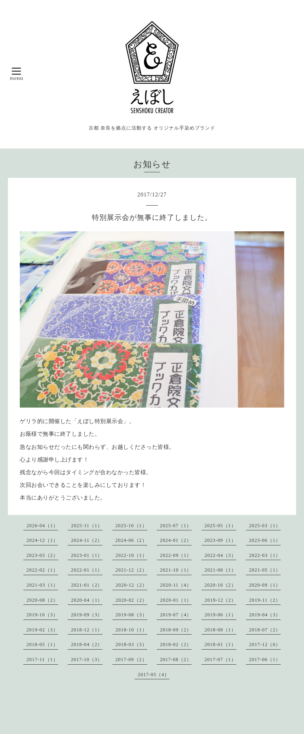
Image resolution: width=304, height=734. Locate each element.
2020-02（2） (131, 600)
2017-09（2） (131, 659)
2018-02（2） (176, 644)
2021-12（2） (131, 570)
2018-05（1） (42, 644)
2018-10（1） (131, 630)
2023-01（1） (87, 555)
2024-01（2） (176, 540)
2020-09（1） (265, 585)
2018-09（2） (176, 630)
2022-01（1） (87, 570)
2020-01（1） (176, 600)
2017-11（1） (42, 659)
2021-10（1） (176, 570)
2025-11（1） (87, 525)
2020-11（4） (176, 585)
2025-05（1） (220, 525)
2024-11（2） (87, 540)
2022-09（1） (176, 555)
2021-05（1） (265, 570)
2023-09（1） (220, 540)
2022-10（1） (131, 555)
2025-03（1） (265, 525)
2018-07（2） (265, 630)
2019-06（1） (220, 615)
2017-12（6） (265, 644)
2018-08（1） (220, 630)
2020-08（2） (42, 600)
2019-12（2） (220, 600)
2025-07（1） (176, 525)
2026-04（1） (42, 525)
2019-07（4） (176, 615)
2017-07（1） (220, 659)
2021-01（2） (87, 585)
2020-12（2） (131, 585)
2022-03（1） (265, 555)
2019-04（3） (265, 615)
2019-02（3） (42, 630)
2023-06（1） (265, 540)
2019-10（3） (42, 615)
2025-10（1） (131, 525)
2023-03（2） (42, 555)
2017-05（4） (153, 674)
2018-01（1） (220, 644)
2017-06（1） (265, 659)
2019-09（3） (87, 615)
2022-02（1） (42, 570)
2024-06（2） (131, 540)
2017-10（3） (87, 659)
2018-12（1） (87, 630)
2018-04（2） (87, 644)
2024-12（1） (42, 540)
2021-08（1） (220, 570)
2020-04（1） (87, 600)
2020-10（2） (220, 585)
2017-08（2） (176, 659)
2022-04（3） (220, 555)
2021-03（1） (42, 585)
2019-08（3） (131, 615)
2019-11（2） (265, 600)
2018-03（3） (131, 644)
